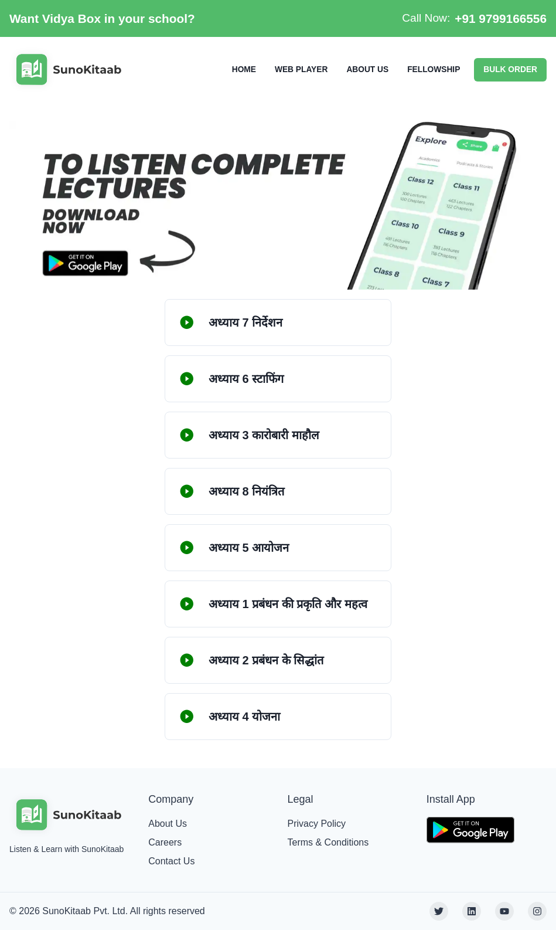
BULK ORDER (510, 69)
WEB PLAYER (301, 69)
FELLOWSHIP (433, 69)
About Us (167, 824)
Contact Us (171, 861)
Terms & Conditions (328, 842)
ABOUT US (367, 69)
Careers (165, 842)
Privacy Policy (317, 824)
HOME (244, 69)
